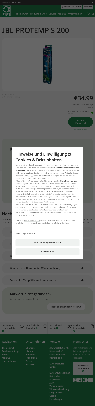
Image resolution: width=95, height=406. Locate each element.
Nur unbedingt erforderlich (47, 242)
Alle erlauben (47, 251)
